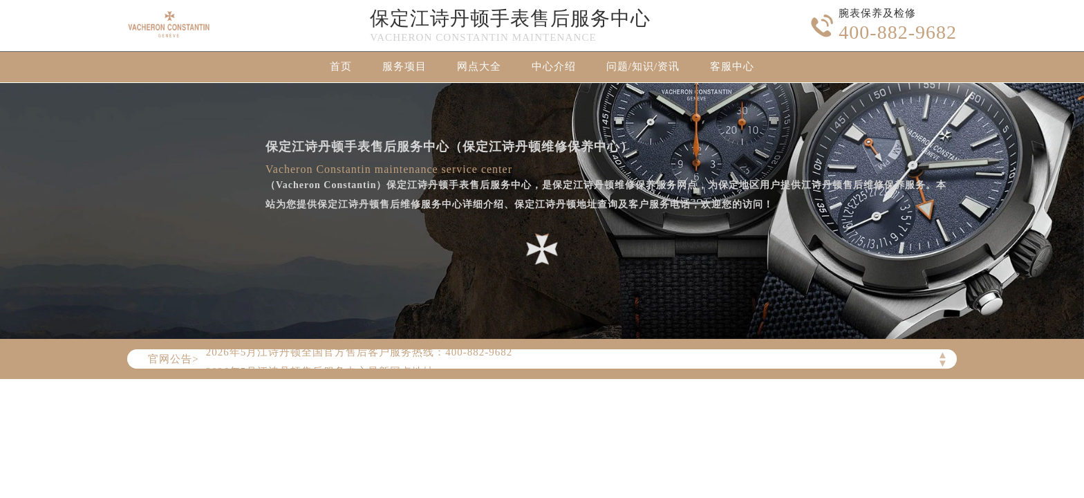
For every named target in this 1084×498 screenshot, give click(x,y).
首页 (341, 66)
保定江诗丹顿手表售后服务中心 (510, 18)
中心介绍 (554, 66)
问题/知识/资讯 (643, 66)
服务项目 (404, 66)
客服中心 (732, 66)
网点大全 (479, 66)
